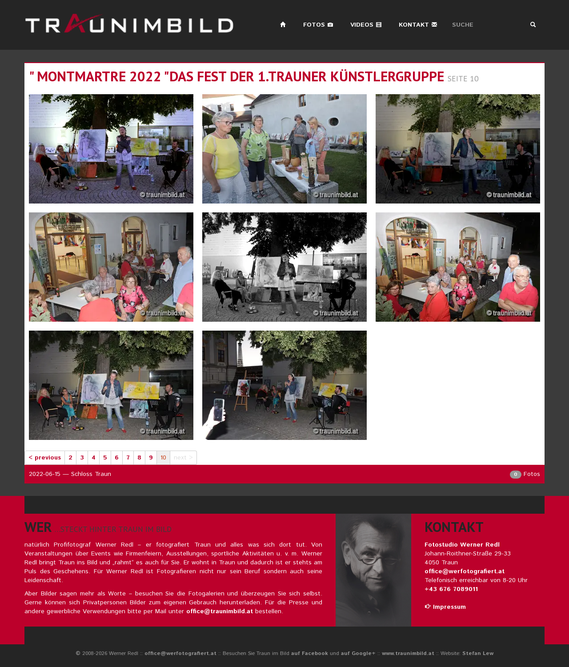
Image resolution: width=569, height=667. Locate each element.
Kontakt (418, 24)
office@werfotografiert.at (465, 571)
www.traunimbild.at (408, 653)
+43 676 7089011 (451, 589)
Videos (366, 24)
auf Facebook (309, 653)
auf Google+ (358, 653)
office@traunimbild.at (219, 611)
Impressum (445, 607)
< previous (44, 457)
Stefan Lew (477, 653)
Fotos (318, 24)
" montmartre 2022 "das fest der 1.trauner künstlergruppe (236, 76)
